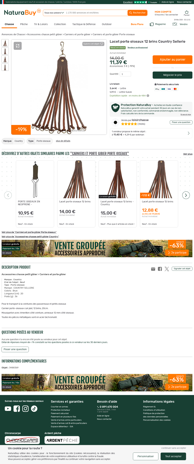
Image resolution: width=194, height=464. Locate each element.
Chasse (9, 24)
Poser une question (181, 122)
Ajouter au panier (172, 59)
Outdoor (107, 24)
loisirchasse (135, 120)
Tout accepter (173, 456)
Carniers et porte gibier (77, 34)
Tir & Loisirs (41, 24)
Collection (60, 24)
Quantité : (115, 74)
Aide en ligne (168, 2)
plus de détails (63, 141)
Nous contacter (184, 2)
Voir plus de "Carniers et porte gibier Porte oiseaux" (29, 232)
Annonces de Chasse (13, 34)
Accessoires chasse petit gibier (44, 34)
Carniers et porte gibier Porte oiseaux (114, 34)
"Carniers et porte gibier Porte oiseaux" (99, 153)
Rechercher (137, 12)
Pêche (24, 24)
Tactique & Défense (84, 24)
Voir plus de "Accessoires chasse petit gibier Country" (30, 237)
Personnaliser (146, 456)
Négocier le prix (172, 75)
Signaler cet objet (182, 269)
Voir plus (187, 154)
